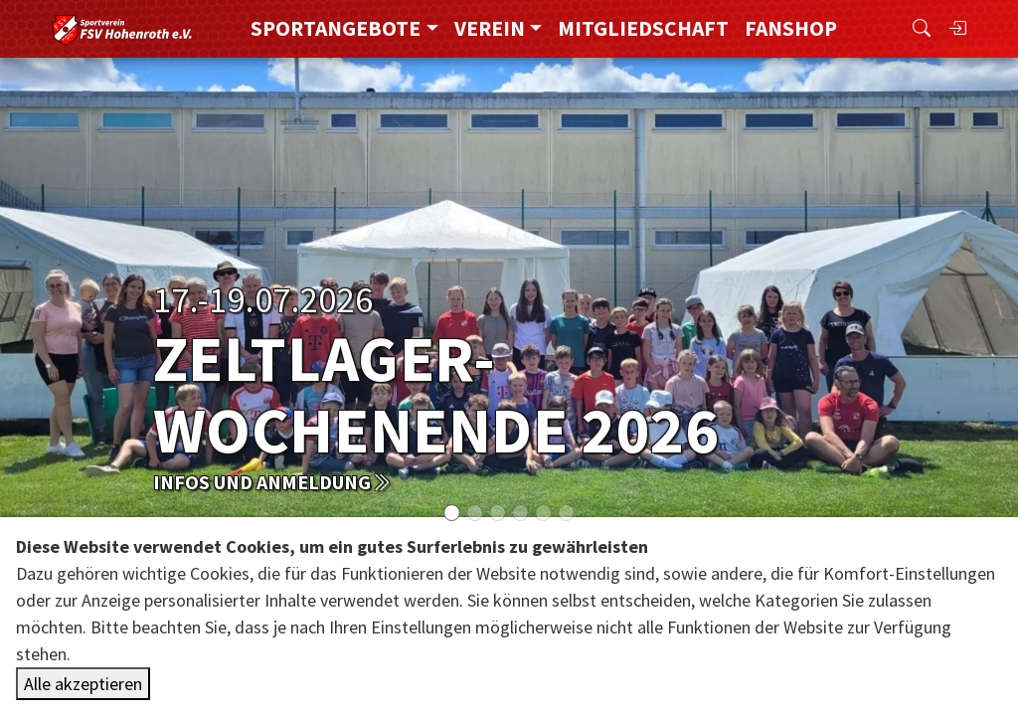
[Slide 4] (543, 512)
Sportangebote (336, 28)
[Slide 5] (566, 512)
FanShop (791, 28)
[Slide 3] (520, 512)
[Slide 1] (474, 512)
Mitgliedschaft (643, 28)
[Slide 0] (451, 512)
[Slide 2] (497, 512)
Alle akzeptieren (83, 683)
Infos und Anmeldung (272, 481)
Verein (489, 28)
